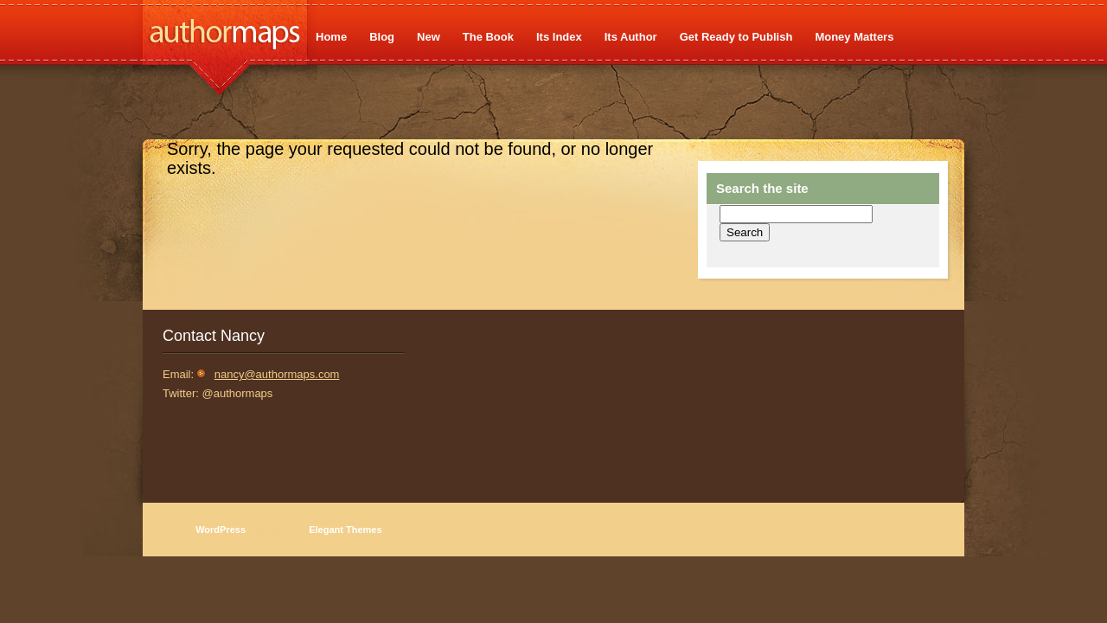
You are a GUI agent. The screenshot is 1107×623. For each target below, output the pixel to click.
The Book (488, 36)
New (428, 36)
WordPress (220, 529)
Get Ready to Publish (736, 36)
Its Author (631, 36)
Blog (381, 36)
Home (331, 36)
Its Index (559, 36)
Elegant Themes (345, 529)
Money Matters (854, 36)
